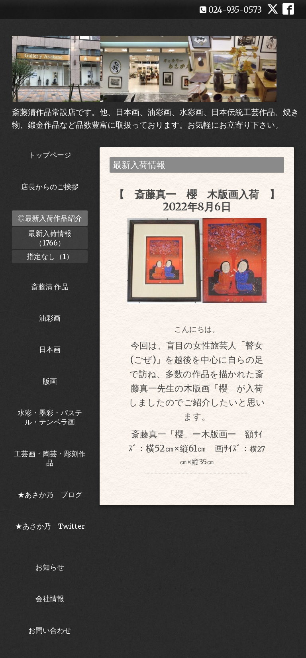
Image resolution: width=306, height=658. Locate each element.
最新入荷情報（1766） (49, 238)
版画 (50, 381)
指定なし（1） (50, 256)
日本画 (50, 349)
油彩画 (50, 318)
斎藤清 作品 (50, 286)
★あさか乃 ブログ (53, 494)
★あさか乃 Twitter (50, 531)
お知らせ (49, 567)
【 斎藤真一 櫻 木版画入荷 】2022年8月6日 (197, 200)
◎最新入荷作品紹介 (50, 218)
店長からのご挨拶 (49, 186)
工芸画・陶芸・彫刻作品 (50, 458)
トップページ (49, 155)
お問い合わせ (49, 630)
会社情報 (49, 598)
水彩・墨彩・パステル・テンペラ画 (50, 417)
